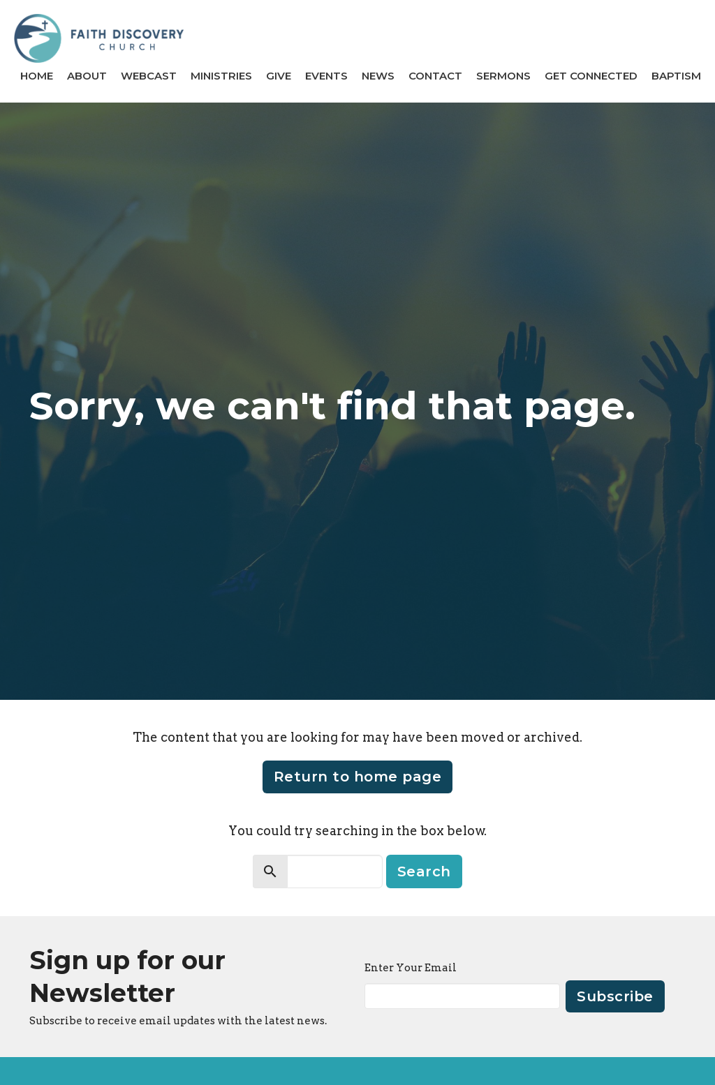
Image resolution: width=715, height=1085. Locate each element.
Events (326, 75)
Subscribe (615, 996)
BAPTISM (676, 75)
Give (278, 75)
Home (36, 75)
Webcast (149, 75)
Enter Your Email (410, 967)
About (87, 75)
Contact (435, 75)
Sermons (503, 75)
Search (424, 871)
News (378, 75)
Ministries (221, 75)
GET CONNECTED (591, 75)
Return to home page (358, 776)
